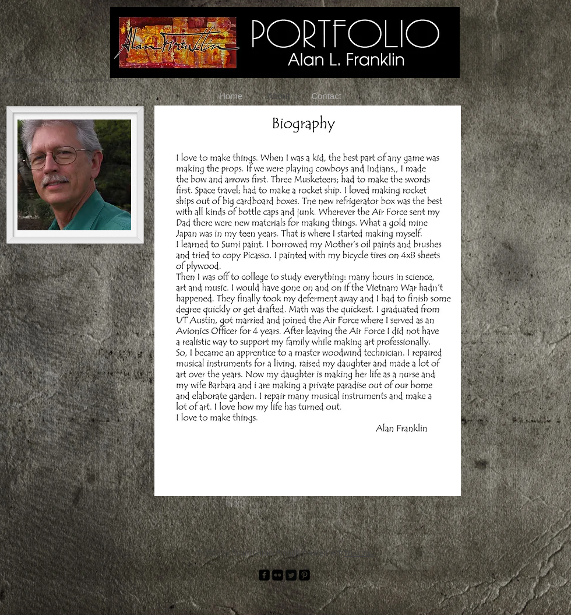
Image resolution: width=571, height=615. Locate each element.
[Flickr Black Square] (277, 575)
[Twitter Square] (291, 575)
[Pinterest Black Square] (304, 575)
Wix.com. (358, 552)
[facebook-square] (264, 575)
